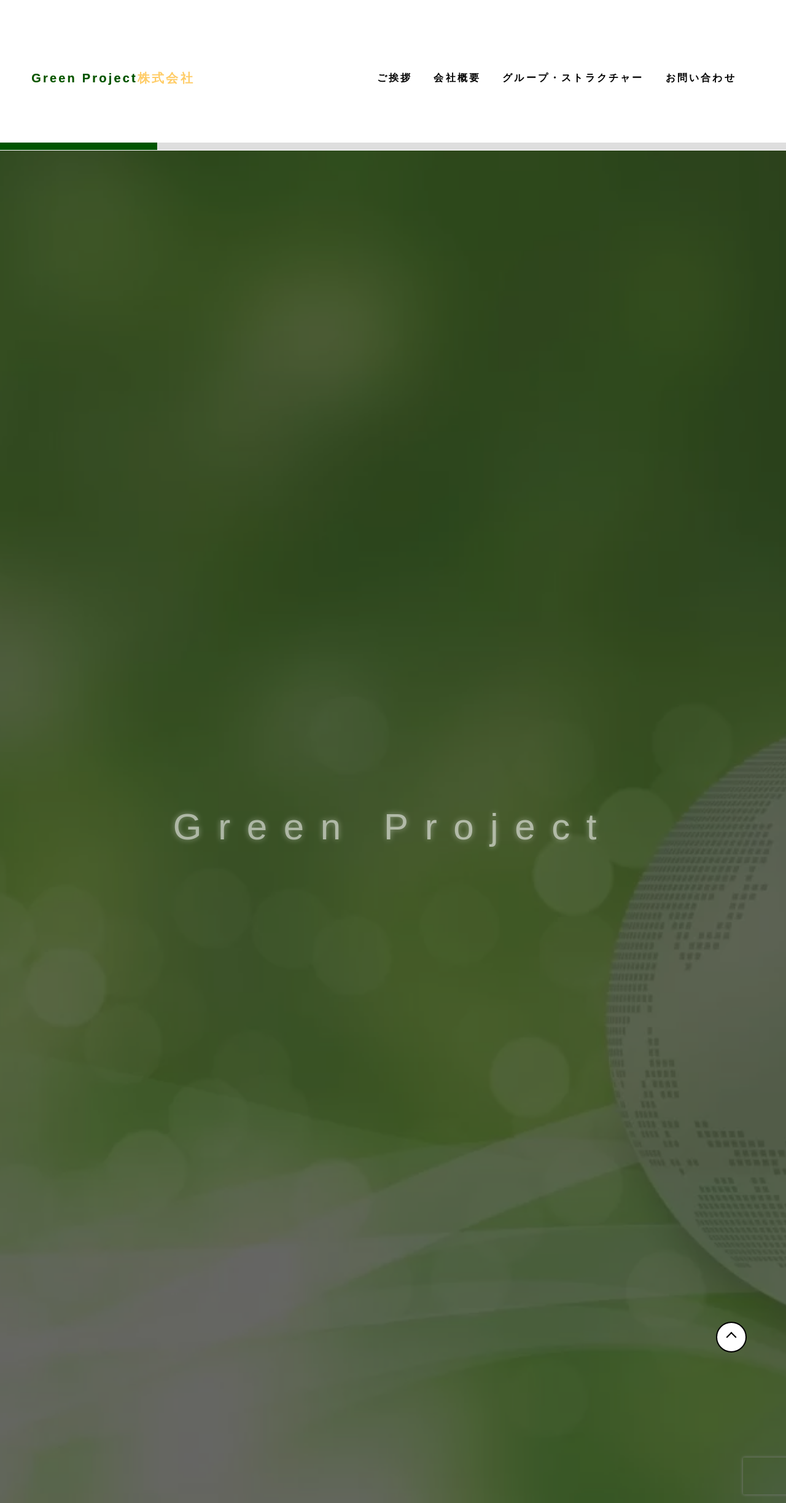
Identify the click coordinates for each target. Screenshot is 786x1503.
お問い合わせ (701, 78)
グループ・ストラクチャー (573, 78)
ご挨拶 (395, 78)
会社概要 (457, 78)
